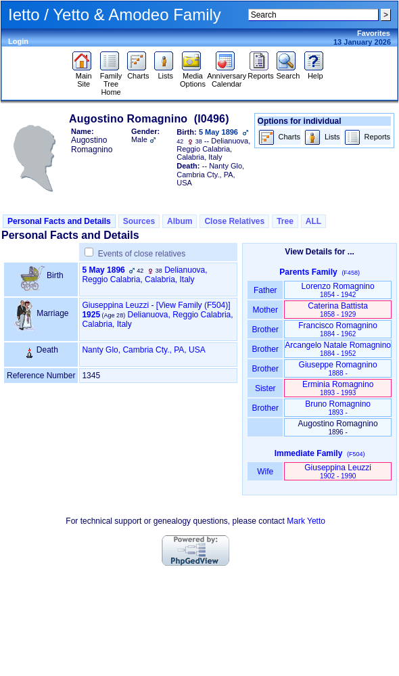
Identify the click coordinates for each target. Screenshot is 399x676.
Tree (285, 221)
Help (315, 72)
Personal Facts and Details (59, 221)
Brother (265, 329)
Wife (265, 471)
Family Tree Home (111, 80)
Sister (265, 388)
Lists (165, 72)
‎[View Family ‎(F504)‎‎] (193, 305)
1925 (91, 314)
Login (18, 41)
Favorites (373, 33)
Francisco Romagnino (337, 329)
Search (287, 72)
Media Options (193, 76)
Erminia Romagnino (337, 388)
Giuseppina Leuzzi (115, 305)
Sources (139, 221)
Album (179, 221)
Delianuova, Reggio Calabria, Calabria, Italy (144, 274)
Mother (265, 310)
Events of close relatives (141, 253)
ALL (313, 221)
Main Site (83, 76)
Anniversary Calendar (226, 76)
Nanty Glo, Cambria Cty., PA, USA (143, 350)
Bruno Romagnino (338, 407)
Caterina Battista (338, 309)
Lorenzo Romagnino (338, 289)
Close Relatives (234, 221)
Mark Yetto (306, 521)
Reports (261, 72)
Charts (138, 72)
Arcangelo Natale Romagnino (338, 348)
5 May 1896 (103, 270)
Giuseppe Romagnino (338, 368)
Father (265, 290)
